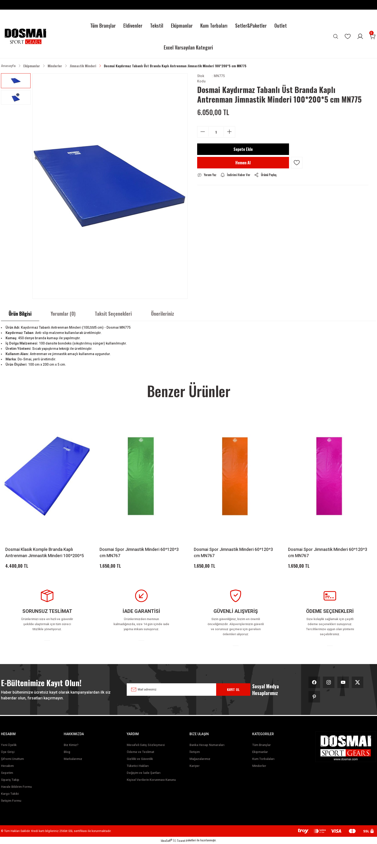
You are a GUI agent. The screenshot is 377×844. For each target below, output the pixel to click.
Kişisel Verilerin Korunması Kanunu (151, 780)
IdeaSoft (166, 840)
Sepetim (7, 773)
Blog (67, 752)
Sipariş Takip (10, 780)
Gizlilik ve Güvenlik (140, 759)
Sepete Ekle (243, 149)
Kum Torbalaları (263, 759)
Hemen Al (243, 163)
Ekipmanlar (260, 752)
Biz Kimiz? (71, 745)
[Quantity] (216, 132)
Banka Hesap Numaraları (206, 745)
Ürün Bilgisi (20, 313)
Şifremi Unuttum (12, 759)
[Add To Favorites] (296, 162)
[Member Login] (360, 36)
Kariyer (194, 766)
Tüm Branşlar (261, 745)
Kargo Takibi (10, 793)
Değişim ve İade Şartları (143, 773)
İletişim (194, 752)
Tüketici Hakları (138, 766)
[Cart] (372, 36)
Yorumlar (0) (63, 313)
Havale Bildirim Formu (16, 787)
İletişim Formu (11, 800)
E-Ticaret (180, 840)
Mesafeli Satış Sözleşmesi (146, 745)
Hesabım (7, 766)
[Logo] (25, 36)
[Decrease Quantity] (203, 131)
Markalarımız (73, 759)
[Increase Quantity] (229, 131)
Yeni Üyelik (9, 745)
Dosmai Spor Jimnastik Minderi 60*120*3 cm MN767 (139, 552)
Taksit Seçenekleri (113, 313)
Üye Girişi (7, 752)
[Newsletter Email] (180, 689)
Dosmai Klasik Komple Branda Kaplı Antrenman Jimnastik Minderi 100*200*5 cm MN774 (44, 553)
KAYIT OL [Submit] (233, 689)
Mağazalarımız (199, 759)
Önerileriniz (162, 313)
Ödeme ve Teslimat (140, 752)
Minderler (259, 766)
